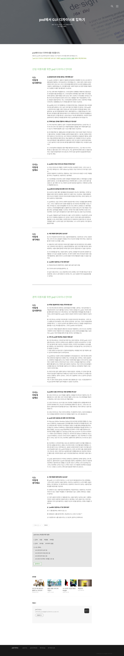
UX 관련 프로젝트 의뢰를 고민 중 (44, 559)
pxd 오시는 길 (33, 648)
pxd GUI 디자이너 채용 (67, 58)
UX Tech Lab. (51, 648)
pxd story (38, 609)
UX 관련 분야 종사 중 (40, 556)
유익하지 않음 (48, 543)
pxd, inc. (25, 648)
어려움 (51, 540)
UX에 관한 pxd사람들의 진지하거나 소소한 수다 (47, 612)
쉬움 (46, 540)
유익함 (46, 543)
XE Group (42, 648)
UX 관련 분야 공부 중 (40, 550)
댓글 (34, 603)
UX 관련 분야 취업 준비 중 (42, 553)
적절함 (48, 540)
